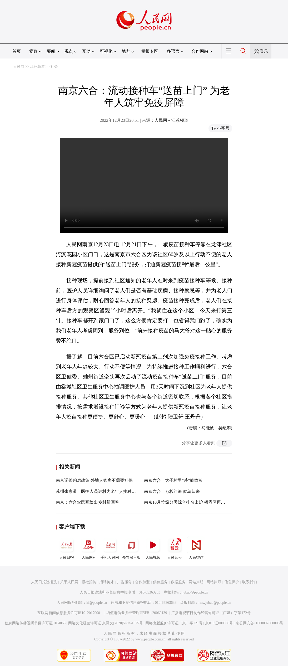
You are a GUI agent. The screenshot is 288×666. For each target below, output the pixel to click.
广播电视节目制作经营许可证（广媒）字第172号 (211, 613)
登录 (264, 51)
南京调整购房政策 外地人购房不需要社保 (94, 480)
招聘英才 (106, 582)
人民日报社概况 (44, 582)
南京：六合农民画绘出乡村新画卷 (87, 502)
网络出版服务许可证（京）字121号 (173, 623)
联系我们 (249, 582)
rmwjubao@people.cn (214, 603)
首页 (16, 51)
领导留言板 (131, 548)
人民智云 (174, 548)
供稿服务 (160, 582)
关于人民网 (69, 582)
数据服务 (178, 582)
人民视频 (153, 548)
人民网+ (88, 548)
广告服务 (124, 582)
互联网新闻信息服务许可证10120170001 (69, 613)
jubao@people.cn (195, 592)
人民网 (18, 67)
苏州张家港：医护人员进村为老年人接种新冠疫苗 (102, 491)
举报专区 (149, 51)
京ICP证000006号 (219, 623)
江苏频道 (37, 67)
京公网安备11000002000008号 (259, 623)
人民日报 (66, 548)
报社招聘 (89, 582)
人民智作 (196, 548)
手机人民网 (110, 548)
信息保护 (231, 582)
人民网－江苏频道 (171, 120)
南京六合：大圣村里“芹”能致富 (173, 480)
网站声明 (196, 582)
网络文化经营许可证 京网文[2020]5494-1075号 (105, 623)
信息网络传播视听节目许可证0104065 (35, 623)
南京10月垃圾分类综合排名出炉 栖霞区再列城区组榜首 (195, 502)
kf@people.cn (96, 603)
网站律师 (213, 582)
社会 (54, 67)
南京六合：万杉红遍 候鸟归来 (172, 491)
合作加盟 (142, 582)
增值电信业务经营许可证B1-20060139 (136, 613)
